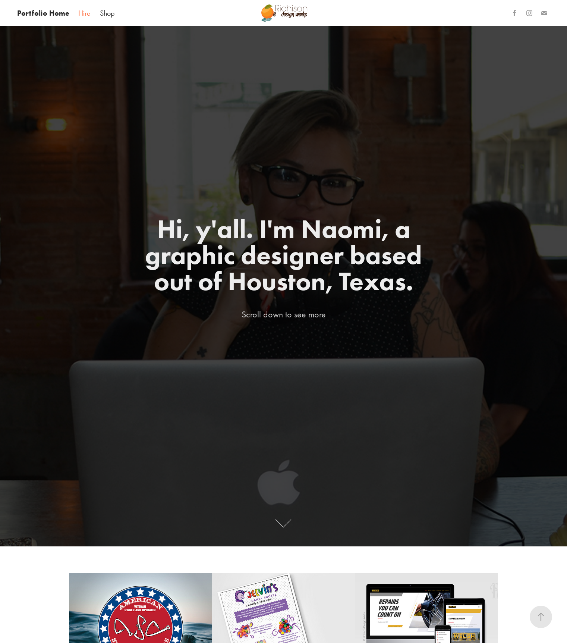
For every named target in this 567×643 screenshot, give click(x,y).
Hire (84, 13)
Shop (107, 13)
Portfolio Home (43, 13)
